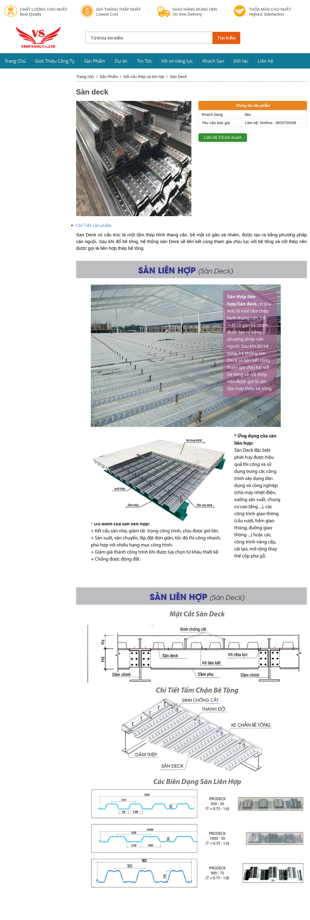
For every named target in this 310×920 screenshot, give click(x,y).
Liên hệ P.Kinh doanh (223, 137)
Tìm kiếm (226, 37)
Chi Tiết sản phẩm (93, 225)
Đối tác (241, 61)
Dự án (121, 61)
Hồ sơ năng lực (177, 61)
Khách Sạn (213, 61)
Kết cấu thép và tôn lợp (144, 76)
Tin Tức (144, 61)
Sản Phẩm (94, 61)
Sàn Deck (178, 76)
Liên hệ (265, 61)
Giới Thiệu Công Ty (55, 61)
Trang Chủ (15, 61)
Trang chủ (85, 76)
